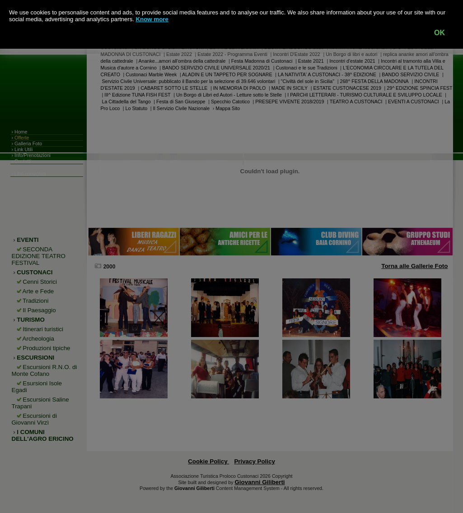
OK (439, 33)
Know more (152, 19)
